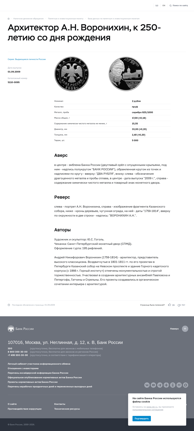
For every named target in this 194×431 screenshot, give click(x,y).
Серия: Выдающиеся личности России (27, 59)
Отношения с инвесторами (23, 368)
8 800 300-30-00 (17, 351)
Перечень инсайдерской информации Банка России (38, 373)
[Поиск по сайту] (178, 5)
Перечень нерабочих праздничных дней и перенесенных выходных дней (50, 386)
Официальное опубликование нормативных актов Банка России (45, 377)
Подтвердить (142, 418)
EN (164, 5)
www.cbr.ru (151, 407)
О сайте (12, 404)
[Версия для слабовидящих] (157, 5)
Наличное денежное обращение (28, 18)
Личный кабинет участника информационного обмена (39, 363)
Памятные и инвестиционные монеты (65, 18)
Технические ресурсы (67, 408)
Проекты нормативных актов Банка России (33, 382)
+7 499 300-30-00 (18, 355)
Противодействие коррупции (25, 408)
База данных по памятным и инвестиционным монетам (113, 18)
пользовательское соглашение (148, 410)
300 (10, 348)
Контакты (59, 404)
